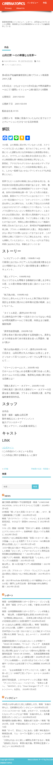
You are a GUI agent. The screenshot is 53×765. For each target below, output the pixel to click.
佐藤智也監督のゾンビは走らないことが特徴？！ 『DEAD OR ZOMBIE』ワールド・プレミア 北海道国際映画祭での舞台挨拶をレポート (26, 644)
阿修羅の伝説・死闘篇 (39, 469)
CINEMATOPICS (13, 3)
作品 (45, 2)
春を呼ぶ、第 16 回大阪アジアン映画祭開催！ (22, 564)
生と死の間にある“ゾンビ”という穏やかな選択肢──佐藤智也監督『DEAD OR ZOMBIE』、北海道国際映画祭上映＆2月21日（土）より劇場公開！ (26, 653)
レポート (9, 595)
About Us (20, 8)
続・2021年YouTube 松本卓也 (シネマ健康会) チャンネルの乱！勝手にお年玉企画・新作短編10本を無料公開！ (26, 583)
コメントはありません (13, 64)
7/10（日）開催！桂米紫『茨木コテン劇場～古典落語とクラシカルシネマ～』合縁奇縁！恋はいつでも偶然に (26, 531)
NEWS (7, 495)
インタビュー (32, 2)
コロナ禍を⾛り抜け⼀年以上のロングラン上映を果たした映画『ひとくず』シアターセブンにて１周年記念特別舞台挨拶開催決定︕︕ (26, 550)
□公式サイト (8, 447)
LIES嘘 (6, 469)
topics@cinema (10, 61)
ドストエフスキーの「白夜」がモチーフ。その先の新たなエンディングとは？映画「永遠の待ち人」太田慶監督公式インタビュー (26, 714)
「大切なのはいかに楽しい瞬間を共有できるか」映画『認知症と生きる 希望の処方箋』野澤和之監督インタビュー (26, 743)
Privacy (8, 8)
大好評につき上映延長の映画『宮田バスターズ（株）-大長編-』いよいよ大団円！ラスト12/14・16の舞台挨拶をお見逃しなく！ (26, 541)
